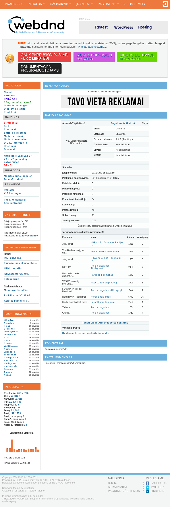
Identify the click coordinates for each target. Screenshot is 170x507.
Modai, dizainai (13, 136)
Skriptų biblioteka (15, 133)
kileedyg (9, 320)
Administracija (13, 203)
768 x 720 (23, 393)
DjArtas (8, 343)
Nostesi (8, 349)
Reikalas (9, 323)
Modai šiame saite (15, 139)
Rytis (7, 340)
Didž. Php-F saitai (15, 109)
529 (17, 405)
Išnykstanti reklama (16, 274)
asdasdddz (10, 355)
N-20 (6, 337)
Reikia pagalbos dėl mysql (106, 290)
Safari (18, 399)
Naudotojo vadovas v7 (18, 156)
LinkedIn (157, 491)
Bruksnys (9, 329)
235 (18, 407)
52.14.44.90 (15, 402)
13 (25, 425)
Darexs (8, 372)
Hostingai (10, 146)
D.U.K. (112, 483)
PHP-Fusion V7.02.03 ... (19, 295)
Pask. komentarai (15, 200)
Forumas (9, 95)
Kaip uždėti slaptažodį (104, 282)
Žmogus (8, 369)
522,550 (16, 413)
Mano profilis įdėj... (16, 290)
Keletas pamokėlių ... (17, 301)
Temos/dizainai (13, 179)
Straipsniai (117, 487)
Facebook (159, 483)
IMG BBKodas (12, 258)
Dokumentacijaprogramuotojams (40, 68)
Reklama (9, 190)
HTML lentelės (13, 268)
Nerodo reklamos (101, 297)
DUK (7, 126)
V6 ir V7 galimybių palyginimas (15, 160)
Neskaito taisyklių (98, 333)
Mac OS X (15, 396)
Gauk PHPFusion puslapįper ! (44, 56)
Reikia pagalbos (100, 307)
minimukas (10, 334)
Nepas (7, 375)
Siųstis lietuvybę (137, 56)
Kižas (7, 326)
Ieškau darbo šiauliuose (105, 251)
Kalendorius (11, 279)
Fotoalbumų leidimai (103, 302)
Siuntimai (10, 129)
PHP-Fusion (22, 480)
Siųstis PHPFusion (94, 56)
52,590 (15, 410)
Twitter (157, 487)
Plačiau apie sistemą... (92, 46)
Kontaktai (10, 112)
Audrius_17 (10, 360)
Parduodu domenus (102, 275)
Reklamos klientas (73, 333)
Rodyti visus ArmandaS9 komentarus (105, 323)
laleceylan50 (30, 235)
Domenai (9, 149)
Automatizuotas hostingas (104, 91)
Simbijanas (10, 363)
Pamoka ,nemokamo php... (20, 263)
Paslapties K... (12, 358)
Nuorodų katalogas (16, 105)
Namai (8, 92)
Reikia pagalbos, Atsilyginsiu (100, 267)
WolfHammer (11, 346)
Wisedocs (9, 352)
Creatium (29, 488)
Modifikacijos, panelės (18, 176)
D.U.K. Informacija (15, 143)
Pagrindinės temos (124, 491)
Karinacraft (10, 366)
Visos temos (134, 4)
